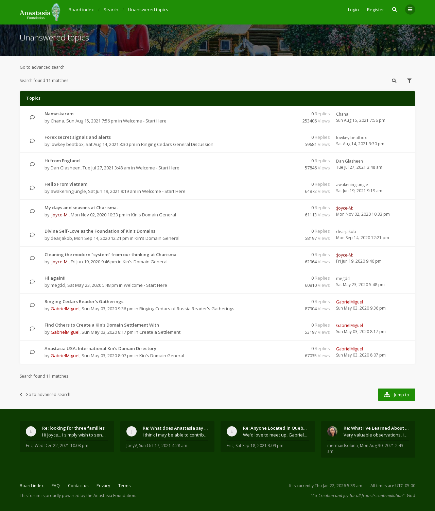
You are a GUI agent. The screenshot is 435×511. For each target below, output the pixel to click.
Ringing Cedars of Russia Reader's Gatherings (186, 309)
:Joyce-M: (60, 215)
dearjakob (61, 238)
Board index (32, 486)
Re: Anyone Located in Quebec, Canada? (276, 428)
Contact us (78, 486)
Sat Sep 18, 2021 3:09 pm (259, 445)
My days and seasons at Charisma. (81, 207)
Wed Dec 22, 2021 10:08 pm (61, 445)
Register (375, 9)
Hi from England (62, 161)
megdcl (58, 285)
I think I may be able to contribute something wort (176, 435)
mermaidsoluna (342, 445)
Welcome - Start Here (145, 121)
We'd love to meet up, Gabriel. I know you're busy (276, 435)
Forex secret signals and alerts (78, 137)
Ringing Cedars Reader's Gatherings (84, 301)
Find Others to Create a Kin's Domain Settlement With (102, 325)
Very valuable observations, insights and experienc (377, 435)
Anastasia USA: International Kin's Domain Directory (100, 348)
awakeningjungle (68, 191)
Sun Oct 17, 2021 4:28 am (163, 445)
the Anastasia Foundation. (111, 495)
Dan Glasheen (66, 168)
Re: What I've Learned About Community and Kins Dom (377, 428)
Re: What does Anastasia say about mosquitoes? (176, 428)
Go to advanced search (42, 67)
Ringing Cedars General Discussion (177, 144)
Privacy (103, 486)
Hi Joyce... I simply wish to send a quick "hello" (75, 435)
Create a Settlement (159, 332)
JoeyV (131, 445)
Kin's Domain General (153, 215)
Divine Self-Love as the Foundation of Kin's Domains (100, 231)
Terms (124, 486)
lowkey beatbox (67, 144)
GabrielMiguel (65, 309)
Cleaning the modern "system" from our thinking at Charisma (110, 254)
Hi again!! (55, 278)
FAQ (56, 486)
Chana (57, 121)
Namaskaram (59, 114)
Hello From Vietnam (66, 184)
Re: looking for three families (73, 428)
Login (353, 9)
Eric (29, 445)
